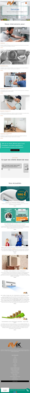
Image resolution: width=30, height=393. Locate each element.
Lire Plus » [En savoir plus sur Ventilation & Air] (1, 70)
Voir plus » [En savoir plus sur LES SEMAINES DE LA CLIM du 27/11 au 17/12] (15, 229)
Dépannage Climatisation (6, 88)
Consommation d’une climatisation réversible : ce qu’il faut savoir (15, 322)
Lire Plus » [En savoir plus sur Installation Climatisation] (1, 138)
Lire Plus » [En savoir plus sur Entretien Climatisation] (1, 115)
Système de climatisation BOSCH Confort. (15, 202)
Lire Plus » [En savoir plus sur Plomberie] (1, 47)
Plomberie (2, 43)
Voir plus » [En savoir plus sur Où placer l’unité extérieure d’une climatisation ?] (15, 277)
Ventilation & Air (4, 65)
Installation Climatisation (6, 133)
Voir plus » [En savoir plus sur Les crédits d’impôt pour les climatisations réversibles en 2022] (15, 303)
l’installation (13, 248)
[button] (26, 3)
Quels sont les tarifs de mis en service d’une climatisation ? (15, 247)
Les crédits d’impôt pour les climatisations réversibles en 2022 (15, 295)
